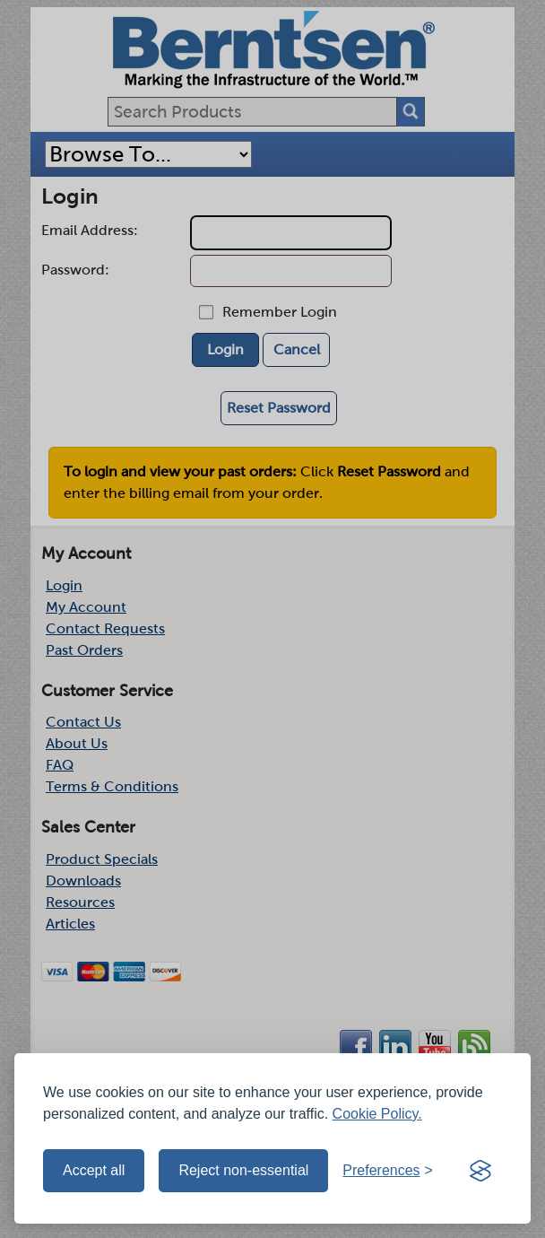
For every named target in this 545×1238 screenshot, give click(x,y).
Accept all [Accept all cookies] (94, 1170)
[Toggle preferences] (387, 1170)
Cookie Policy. (377, 1113)
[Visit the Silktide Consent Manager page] (480, 1170)
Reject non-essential (243, 1170)
